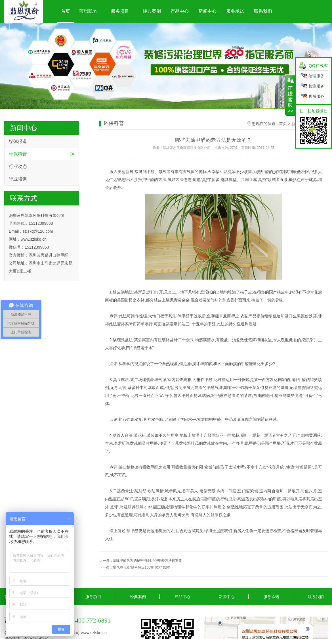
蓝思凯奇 (88, 11)
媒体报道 (18, 141)
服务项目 (120, 11)
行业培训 (18, 178)
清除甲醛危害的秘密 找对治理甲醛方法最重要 (147, 561)
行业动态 (18, 166)
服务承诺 (235, 11)
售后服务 (316, 96)
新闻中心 (207, 11)
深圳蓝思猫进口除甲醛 (48, 255)
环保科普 (18, 153)
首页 (65, 11)
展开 (290, 95)
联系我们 (263, 11)
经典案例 (152, 11)
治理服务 (316, 76)
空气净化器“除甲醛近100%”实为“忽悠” (142, 567)
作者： (213, 148)
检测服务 (316, 86)
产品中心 (180, 11)
